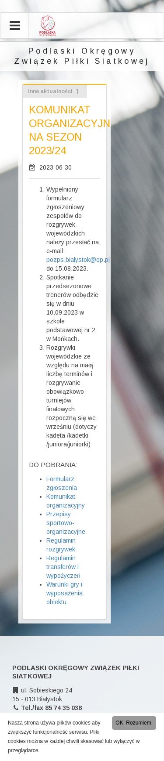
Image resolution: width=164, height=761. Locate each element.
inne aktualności (54, 91)
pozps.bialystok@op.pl (78, 259)
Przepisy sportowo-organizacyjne (65, 523)
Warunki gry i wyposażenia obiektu (64, 593)
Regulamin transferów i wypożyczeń (63, 566)
